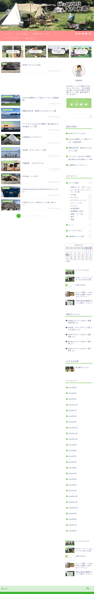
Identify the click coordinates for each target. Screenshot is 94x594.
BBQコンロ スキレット (81, 187)
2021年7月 (72, 456)
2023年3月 (72, 399)
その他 (81, 195)
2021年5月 (72, 468)
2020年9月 (72, 513)
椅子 (81, 217)
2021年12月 (73, 428)
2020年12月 (73, 496)
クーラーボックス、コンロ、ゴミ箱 (81, 191)
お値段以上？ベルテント (77, 165)
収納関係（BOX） (81, 211)
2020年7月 (72, 525)
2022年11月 (73, 405)
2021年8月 (72, 450)
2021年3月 (72, 479)
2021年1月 (72, 490)
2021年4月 (72, 473)
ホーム (7, 34)
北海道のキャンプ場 (41, 34)
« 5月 (67, 261)
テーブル (81, 197)
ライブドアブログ (12, 38)
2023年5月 (72, 387)
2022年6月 (72, 416)
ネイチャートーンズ (81, 200)
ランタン (81, 206)
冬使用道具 (81, 208)
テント (57, 34)
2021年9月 (72, 445)
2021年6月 (72, 462)
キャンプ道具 (21, 34)
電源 (81, 219)
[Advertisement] (31, 84)
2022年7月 (72, 410)
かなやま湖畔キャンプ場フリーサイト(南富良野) (80, 140)
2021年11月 (73, 433)
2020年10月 (73, 508)
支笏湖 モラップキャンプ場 (79, 327)
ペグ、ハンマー (81, 203)
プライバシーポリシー (12, 591)
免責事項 (25, 591)
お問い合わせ (30, 38)
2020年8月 (72, 519)
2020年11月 (73, 502)
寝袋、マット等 (81, 214)
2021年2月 (72, 485)
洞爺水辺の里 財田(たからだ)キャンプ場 (80, 149)
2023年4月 (72, 393)
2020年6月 (72, 531)
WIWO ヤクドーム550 (76, 133)
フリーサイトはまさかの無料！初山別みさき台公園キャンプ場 (80, 158)
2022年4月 (72, 422)
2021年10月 (73, 439)
